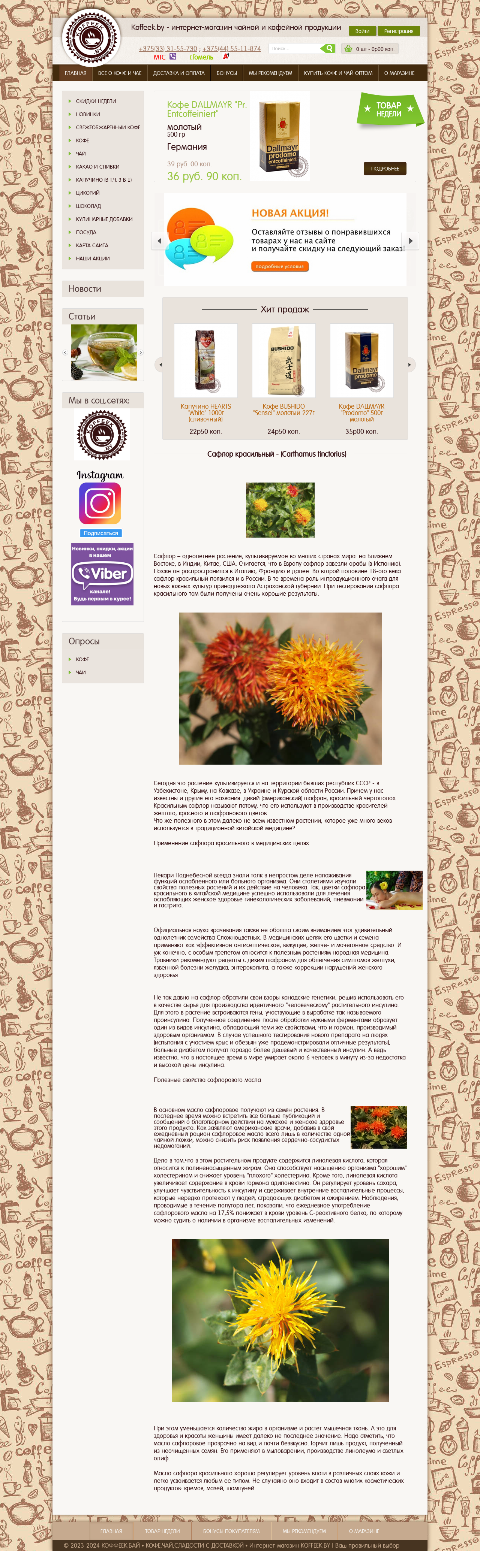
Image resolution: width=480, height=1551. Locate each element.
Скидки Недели (96, 101)
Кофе (82, 140)
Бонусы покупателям (231, 1531)
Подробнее (385, 169)
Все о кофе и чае (119, 73)
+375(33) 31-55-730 (168, 48)
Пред (65, 353)
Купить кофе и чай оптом (338, 73)
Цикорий (88, 193)
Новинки (88, 114)
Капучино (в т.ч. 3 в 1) (104, 180)
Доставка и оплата (179, 73)
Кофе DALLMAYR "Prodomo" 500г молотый (361, 413)
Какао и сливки (98, 167)
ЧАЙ (81, 672)
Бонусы (227, 73)
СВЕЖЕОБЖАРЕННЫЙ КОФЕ (108, 127)
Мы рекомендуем (270, 73)
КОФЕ (82, 659)
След (141, 353)
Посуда (86, 232)
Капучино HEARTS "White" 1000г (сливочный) (206, 413)
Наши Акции (93, 258)
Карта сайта (92, 245)
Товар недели (162, 1531)
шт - (375, 49)
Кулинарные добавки (104, 219)
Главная (75, 73)
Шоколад (88, 206)
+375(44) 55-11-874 (231, 48)
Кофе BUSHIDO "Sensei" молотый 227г (284, 410)
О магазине (399, 73)
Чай (81, 154)
